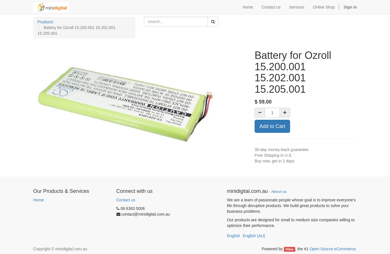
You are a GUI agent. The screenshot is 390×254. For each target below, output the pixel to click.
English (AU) (254, 236)
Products (45, 22)
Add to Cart (272, 126)
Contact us (125, 200)
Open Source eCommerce (332, 249)
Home (38, 200)
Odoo (289, 249)
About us (278, 191)
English (233, 236)
